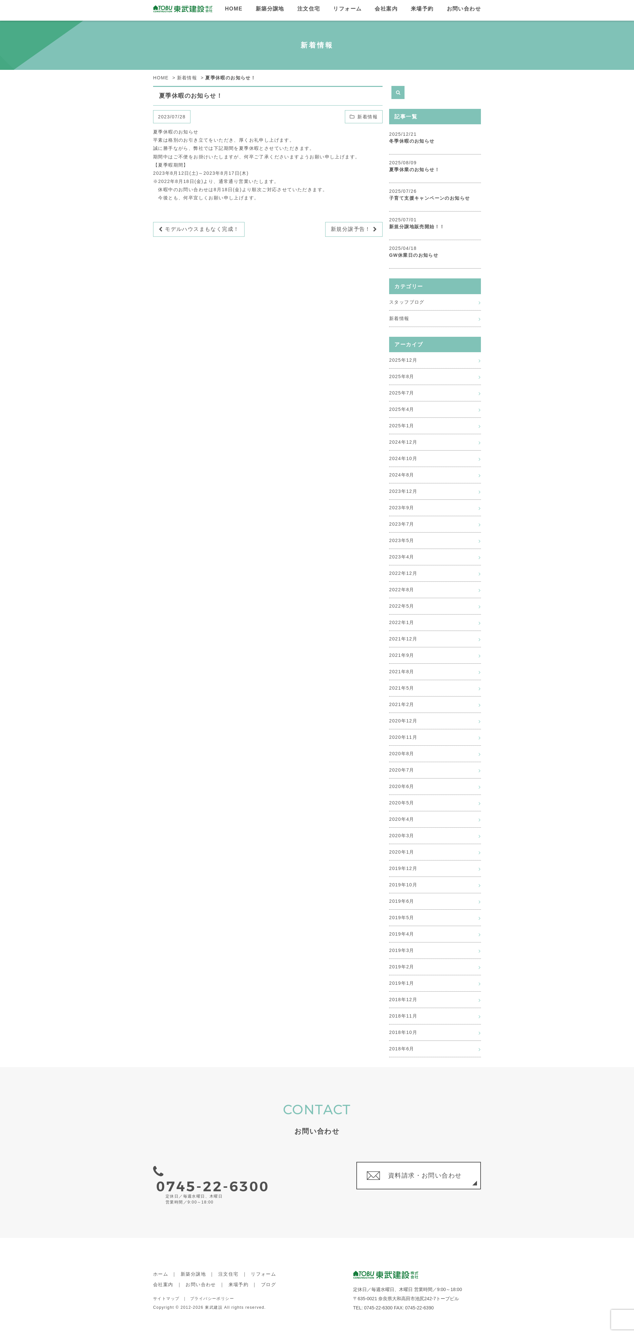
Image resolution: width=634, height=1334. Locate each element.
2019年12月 (403, 868)
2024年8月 (401, 474)
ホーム (160, 1262)
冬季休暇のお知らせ (412, 141)
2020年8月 (401, 753)
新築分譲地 (270, 8)
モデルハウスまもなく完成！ (199, 229)
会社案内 (386, 8)
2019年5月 (401, 917)
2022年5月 (401, 606)
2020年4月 (401, 819)
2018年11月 (403, 1016)
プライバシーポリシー (212, 1286)
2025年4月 (401, 409)
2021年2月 (401, 704)
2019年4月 (401, 934)
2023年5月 (401, 540)
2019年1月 (401, 983)
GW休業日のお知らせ (413, 255)
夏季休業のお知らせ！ (414, 169)
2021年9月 (401, 655)
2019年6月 (401, 901)
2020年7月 (401, 770)
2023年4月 (401, 556)
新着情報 (367, 116)
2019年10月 (403, 884)
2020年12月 (403, 720)
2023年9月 (401, 507)
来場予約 (422, 8)
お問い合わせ (464, 8)
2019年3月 (401, 950)
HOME (234, 8)
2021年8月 (401, 671)
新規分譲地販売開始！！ (417, 226)
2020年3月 (401, 835)
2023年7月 (401, 524)
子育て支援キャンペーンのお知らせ (429, 198)
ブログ (268, 1272)
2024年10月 (403, 458)
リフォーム (347, 8)
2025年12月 (403, 360)
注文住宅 (308, 8)
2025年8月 (401, 376)
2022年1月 (401, 622)
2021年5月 (401, 688)
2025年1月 (401, 425)
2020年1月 (401, 852)
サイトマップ (166, 1286)
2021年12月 (403, 638)
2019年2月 (401, 966)
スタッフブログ (407, 302)
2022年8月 (401, 589)
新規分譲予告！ (354, 229)
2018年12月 (403, 999)
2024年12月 (403, 442)
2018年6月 (401, 1048)
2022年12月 (403, 573)
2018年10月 (403, 1032)
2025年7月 (401, 392)
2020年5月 (401, 802)
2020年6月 (401, 786)
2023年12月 (403, 491)
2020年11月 (403, 737)
